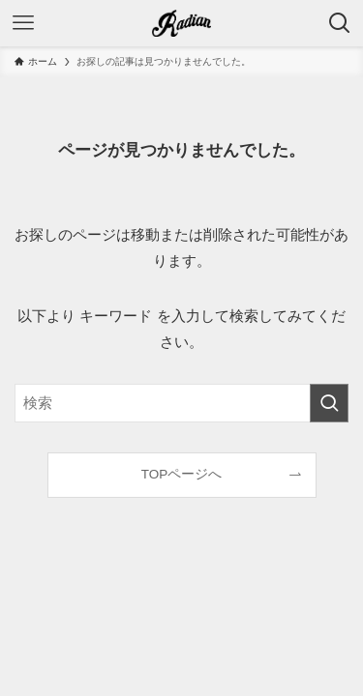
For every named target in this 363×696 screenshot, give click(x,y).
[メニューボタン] (23, 23)
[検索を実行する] (329, 403)
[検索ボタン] (340, 23)
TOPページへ (182, 474)
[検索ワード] (181, 403)
